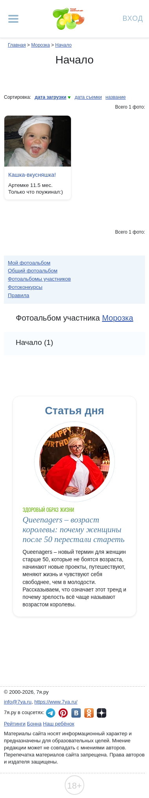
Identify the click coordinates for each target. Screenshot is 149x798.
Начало (63, 45)
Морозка (40, 45)
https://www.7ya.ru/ (56, 702)
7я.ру (101, 713)
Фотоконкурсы (25, 287)
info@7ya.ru (17, 702)
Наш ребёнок (58, 724)
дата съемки (88, 97)
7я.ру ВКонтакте (76, 713)
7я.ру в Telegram (50, 713)
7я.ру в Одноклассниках (89, 713)
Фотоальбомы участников (39, 279)
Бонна (34, 724)
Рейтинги (14, 724)
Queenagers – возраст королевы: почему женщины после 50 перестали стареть (74, 529)
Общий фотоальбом (32, 271)
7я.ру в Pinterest (63, 713)
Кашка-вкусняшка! (32, 175)
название (115, 97)
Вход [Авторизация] (133, 17)
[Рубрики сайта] (13, 19)
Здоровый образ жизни (48, 509)
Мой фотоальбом (29, 263)
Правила (18, 295)
